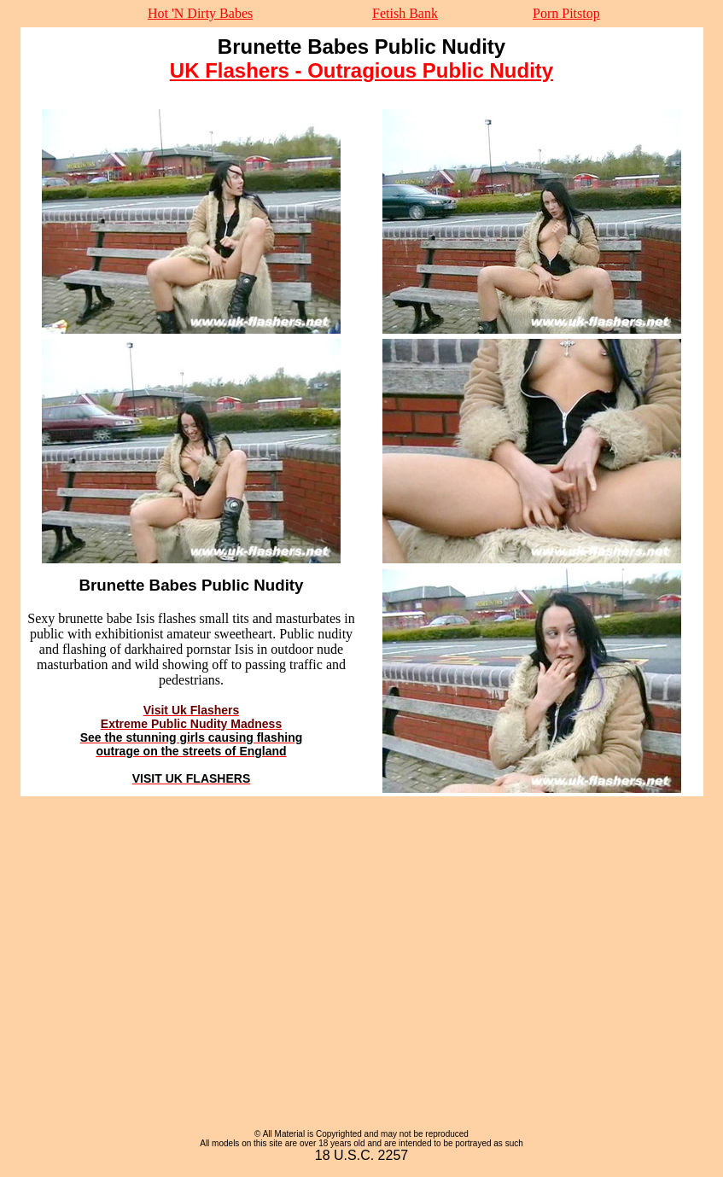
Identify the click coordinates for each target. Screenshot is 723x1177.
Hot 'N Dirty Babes (200, 13)
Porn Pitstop (566, 13)
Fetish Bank (405, 13)
